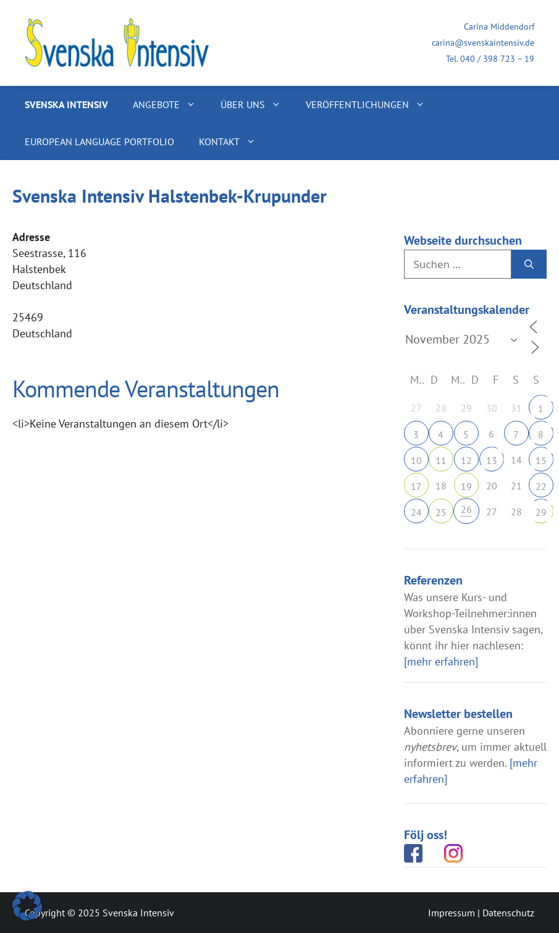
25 (441, 512)
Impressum (451, 912)
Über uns (257, 104)
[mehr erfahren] (441, 661)
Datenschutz (508, 912)
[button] (27, 906)
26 (466, 509)
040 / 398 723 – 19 (497, 58)
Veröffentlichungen (371, 104)
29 (541, 512)
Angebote (170, 104)
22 (541, 486)
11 (441, 460)
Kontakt (233, 141)
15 (541, 460)
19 (466, 486)
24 (416, 512)
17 (416, 486)
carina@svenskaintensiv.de (483, 42)
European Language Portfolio (99, 141)
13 (491, 460)
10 (416, 460)
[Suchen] (529, 264)
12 (466, 460)
